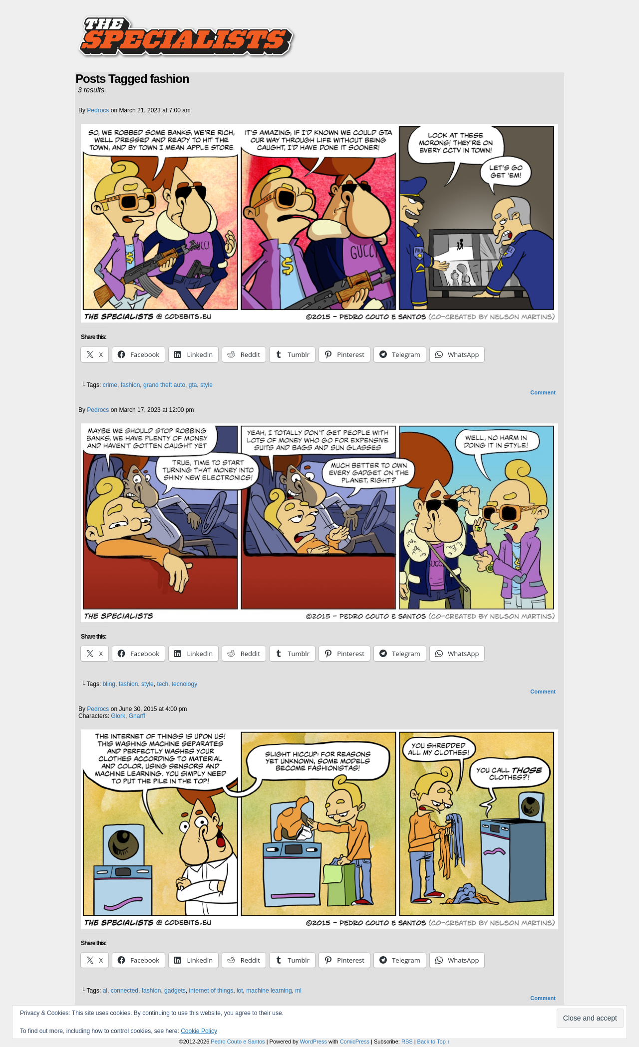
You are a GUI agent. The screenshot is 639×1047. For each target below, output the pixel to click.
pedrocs (98, 110)
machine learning (269, 990)
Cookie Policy (199, 1031)
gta (193, 384)
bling (109, 684)
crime (110, 384)
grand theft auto (164, 384)
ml (298, 990)
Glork (118, 715)
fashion (130, 384)
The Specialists (319, 32)
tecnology (184, 684)
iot (240, 990)
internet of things (211, 990)
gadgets (175, 990)
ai (105, 990)
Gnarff (137, 715)
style (206, 384)
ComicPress (354, 1042)
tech (162, 684)
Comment (543, 392)
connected (124, 990)
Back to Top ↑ (433, 1042)
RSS (407, 1042)
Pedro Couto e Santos (238, 1042)
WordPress (313, 1042)
